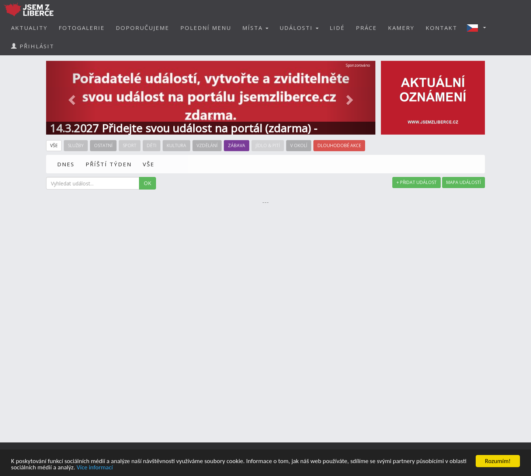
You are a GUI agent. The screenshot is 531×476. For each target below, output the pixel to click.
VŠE (149, 164)
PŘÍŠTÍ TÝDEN (109, 164)
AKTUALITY (29, 27)
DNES (65, 164)
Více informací (95, 468)
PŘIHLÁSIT (32, 46)
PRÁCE (366, 27)
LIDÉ (337, 27)
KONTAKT (441, 27)
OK (147, 183)
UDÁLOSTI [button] (299, 27)
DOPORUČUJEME (142, 27)
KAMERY (401, 27)
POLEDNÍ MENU (205, 27)
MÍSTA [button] (255, 27)
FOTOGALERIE (82, 27)
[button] (478, 27)
